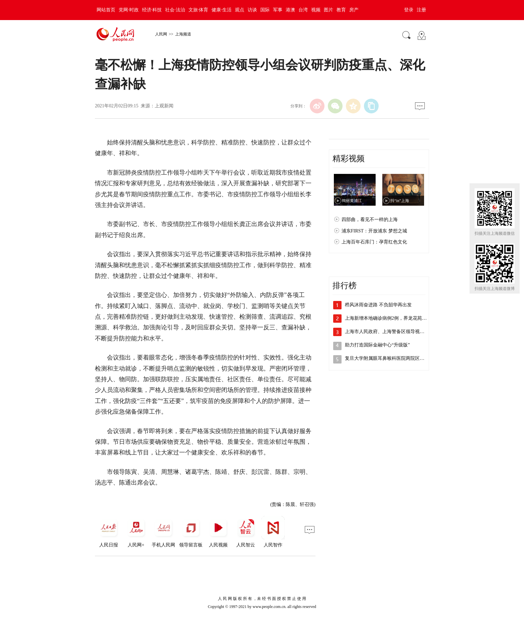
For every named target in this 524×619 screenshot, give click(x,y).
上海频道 (183, 34)
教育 (341, 9)
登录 (408, 9)
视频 (315, 9)
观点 (239, 9)
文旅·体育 (198, 9)
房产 (354, 9)
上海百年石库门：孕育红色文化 (374, 241)
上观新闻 (164, 105)
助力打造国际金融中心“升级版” (377, 344)
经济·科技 (152, 9)
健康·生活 (222, 9)
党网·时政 (129, 9)
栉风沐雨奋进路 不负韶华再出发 (378, 304)
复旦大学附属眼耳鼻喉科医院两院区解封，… (391, 358)
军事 (277, 9)
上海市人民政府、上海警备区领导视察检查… (391, 331)
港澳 (290, 9)
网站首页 (106, 9)
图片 (328, 9)
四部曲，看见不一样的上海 (370, 219)
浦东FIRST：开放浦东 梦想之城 (374, 230)
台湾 (303, 9)
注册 (421, 9)
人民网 (161, 34)
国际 (265, 9)
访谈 (252, 9)
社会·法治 (175, 9)
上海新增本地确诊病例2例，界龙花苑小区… (390, 318)
